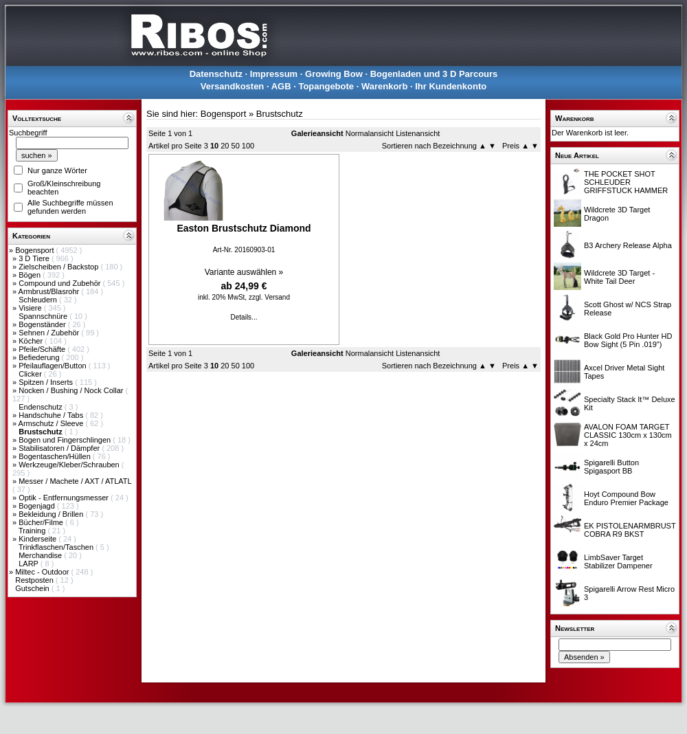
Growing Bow (334, 74)
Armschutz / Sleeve (52, 423)
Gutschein (33, 588)
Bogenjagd (38, 506)
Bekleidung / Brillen (52, 514)
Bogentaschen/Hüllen (56, 456)
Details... (244, 317)
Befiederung (40, 357)
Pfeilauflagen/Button (54, 366)
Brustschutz (279, 114)
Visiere (31, 308)
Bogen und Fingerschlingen (66, 440)
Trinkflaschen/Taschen (57, 547)
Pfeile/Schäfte (43, 349)
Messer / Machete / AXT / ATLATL (75, 481)
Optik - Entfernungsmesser (65, 497)
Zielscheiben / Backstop (59, 267)
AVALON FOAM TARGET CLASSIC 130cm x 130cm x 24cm (628, 435)
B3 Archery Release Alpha (628, 245)
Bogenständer (43, 324)
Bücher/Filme (42, 522)
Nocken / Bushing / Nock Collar (72, 390)
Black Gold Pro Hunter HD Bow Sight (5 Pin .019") (628, 340)
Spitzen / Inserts (47, 382)
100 (248, 146)
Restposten (35, 580)
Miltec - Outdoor (43, 572)
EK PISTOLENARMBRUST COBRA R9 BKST (629, 530)
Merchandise (41, 555)
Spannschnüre (44, 316)
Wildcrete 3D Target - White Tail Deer (619, 277)
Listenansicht (418, 133)
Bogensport (35, 250)
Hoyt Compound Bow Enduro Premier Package (626, 498)
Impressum (273, 74)
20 (225, 146)
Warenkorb (384, 86)
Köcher (32, 341)
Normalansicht (370, 133)
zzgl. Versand (269, 297)
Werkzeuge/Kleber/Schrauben (70, 464)
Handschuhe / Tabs (52, 415)
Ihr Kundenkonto (450, 86)
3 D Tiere (35, 258)
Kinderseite (38, 539)
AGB (281, 86)
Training (33, 530)
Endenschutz (42, 407)
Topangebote (326, 86)
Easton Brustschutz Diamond (244, 228)
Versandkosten (232, 86)
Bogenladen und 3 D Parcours (434, 74)
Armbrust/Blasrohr (50, 291)
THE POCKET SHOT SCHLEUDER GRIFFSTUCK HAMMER (626, 182)
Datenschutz (216, 74)
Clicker (31, 374)
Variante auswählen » (244, 272)
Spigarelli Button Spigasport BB (611, 466)
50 (236, 146)
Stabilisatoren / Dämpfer (60, 448)
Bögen (31, 275)
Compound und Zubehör (60, 283)
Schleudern (39, 300)
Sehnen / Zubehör (50, 333)
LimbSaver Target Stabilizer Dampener (618, 561)
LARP (30, 563)
